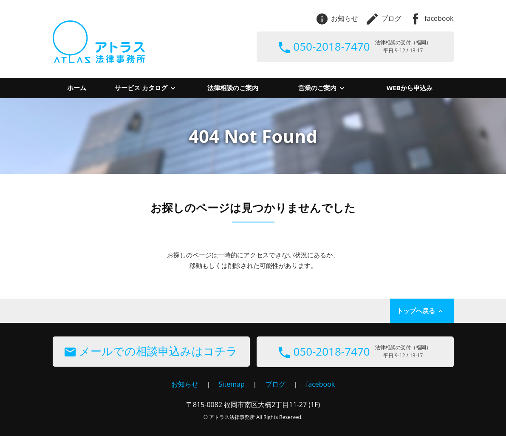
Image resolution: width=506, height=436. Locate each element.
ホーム (76, 87)
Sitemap (232, 384)
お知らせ (337, 18)
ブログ (384, 18)
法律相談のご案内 (232, 87)
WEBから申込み (410, 87)
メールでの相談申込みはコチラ (151, 351)
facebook (431, 18)
